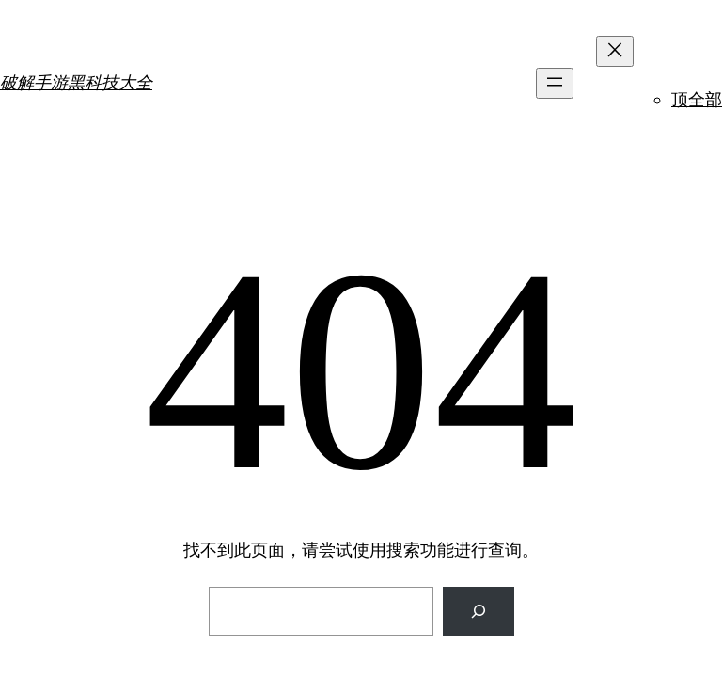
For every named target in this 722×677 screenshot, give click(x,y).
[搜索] (478, 611)
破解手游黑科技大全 (76, 82)
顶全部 (696, 99)
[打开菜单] (554, 83)
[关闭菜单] (615, 51)
